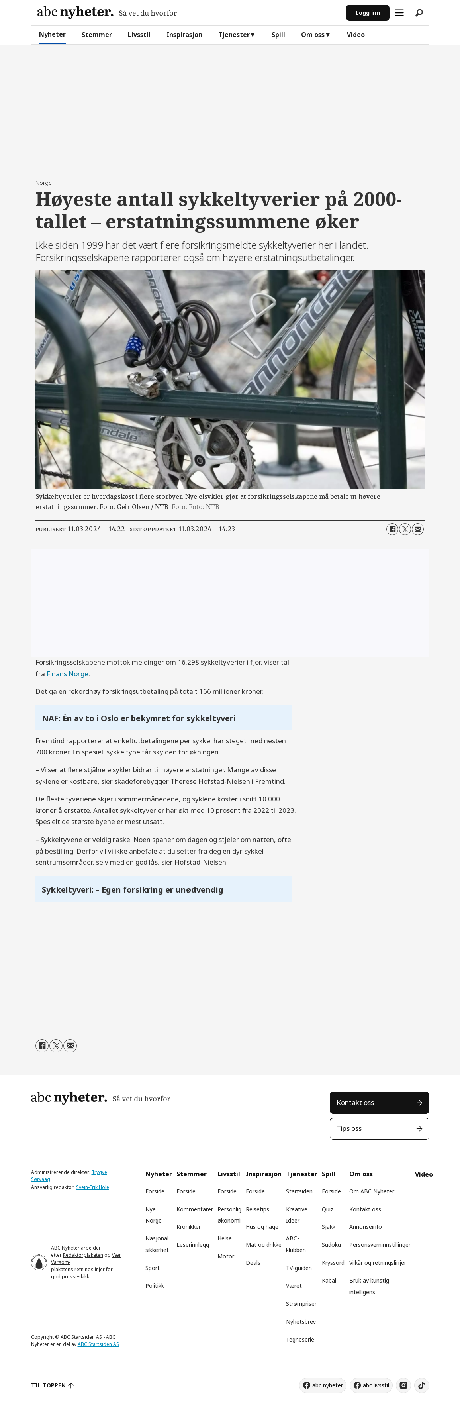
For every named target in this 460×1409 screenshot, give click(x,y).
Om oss (313, 34)
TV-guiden (299, 1268)
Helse (224, 1238)
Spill (278, 34)
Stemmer (97, 34)
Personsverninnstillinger (380, 1244)
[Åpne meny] (399, 13)
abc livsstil (376, 1385)
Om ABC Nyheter (371, 1191)
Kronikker (188, 1226)
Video (356, 34)
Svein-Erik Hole (92, 1187)
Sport (152, 1268)
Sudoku (331, 1244)
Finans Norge (67, 673)
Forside (154, 1191)
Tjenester (234, 34)
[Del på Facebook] (392, 529)
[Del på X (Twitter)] (405, 529)
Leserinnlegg (192, 1244)
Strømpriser (301, 1303)
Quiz (327, 1209)
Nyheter (52, 34)
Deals (253, 1262)
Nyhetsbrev (301, 1321)
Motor (225, 1256)
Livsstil (139, 34)
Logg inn (368, 12)
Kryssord (333, 1262)
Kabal (329, 1280)
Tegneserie (300, 1339)
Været (294, 1285)
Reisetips (257, 1209)
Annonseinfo (365, 1226)
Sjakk (328, 1226)
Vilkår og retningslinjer (377, 1262)
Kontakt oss (355, 1102)
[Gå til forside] (107, 12)
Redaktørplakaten (83, 1255)
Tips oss (349, 1128)
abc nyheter (327, 1385)
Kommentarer (194, 1209)
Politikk (154, 1285)
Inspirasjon (184, 34)
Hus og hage (262, 1226)
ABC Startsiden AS (98, 1344)
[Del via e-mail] (418, 529)
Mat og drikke (264, 1244)
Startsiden (299, 1191)
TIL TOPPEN (48, 1385)
